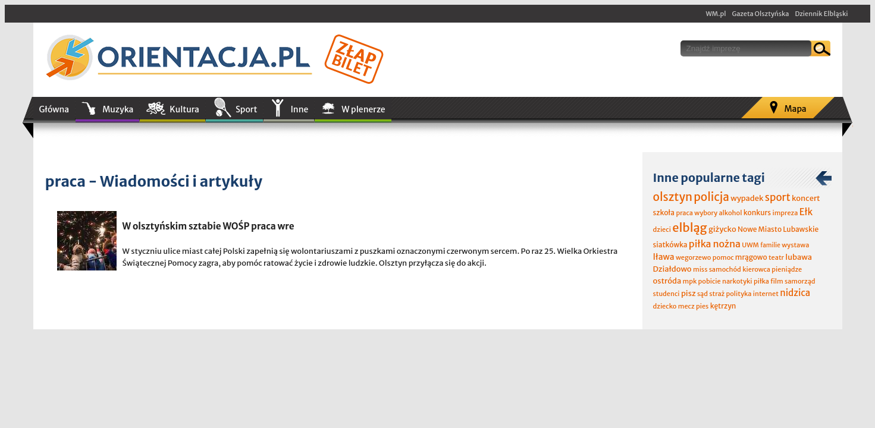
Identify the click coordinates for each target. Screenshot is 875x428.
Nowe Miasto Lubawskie (778, 229)
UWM (750, 245)
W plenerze (363, 109)
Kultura (184, 109)
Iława (664, 256)
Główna (54, 109)
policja (711, 197)
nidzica (795, 292)
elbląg (689, 227)
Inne (299, 109)
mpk (690, 281)
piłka (761, 281)
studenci (666, 293)
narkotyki (737, 281)
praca (684, 213)
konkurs (757, 212)
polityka (739, 293)
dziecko (665, 306)
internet (766, 293)
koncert (806, 198)
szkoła (664, 212)
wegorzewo (693, 257)
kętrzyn (723, 305)
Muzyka (117, 109)
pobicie (709, 281)
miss (700, 269)
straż (717, 293)
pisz (688, 293)
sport (778, 197)
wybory (705, 213)
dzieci (662, 229)
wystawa (795, 245)
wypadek (746, 198)
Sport (246, 109)
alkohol (730, 213)
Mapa (795, 108)
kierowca (756, 269)
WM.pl (716, 14)
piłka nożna (715, 244)
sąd (702, 293)
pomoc (723, 257)
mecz (686, 306)
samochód (725, 269)
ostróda (667, 281)
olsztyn (672, 197)
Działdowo (672, 269)
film (776, 281)
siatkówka (670, 244)
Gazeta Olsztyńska (760, 14)
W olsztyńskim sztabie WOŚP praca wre (208, 226)
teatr (776, 257)
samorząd (800, 281)
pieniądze (786, 269)
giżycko (722, 229)
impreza (785, 213)
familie (770, 245)
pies (702, 306)
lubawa (798, 257)
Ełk (806, 212)
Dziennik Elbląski (821, 14)
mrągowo (751, 257)
